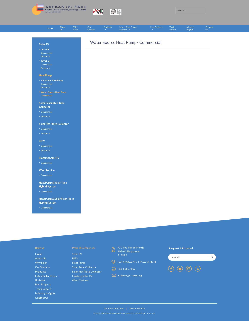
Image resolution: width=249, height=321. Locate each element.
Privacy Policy (137, 308)
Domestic (45, 56)
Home (50, 28)
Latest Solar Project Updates (128, 28)
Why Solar (75, 28)
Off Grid (45, 61)
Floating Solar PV (49, 157)
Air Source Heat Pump (52, 80)
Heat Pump (45, 75)
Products (108, 28)
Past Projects (156, 28)
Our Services (91, 28)
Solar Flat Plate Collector (54, 123)
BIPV (42, 140)
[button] (210, 10)
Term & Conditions (114, 308)
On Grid (45, 49)
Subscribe (209, 256)
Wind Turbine (47, 170)
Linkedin (198, 269)
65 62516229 (127, 262)
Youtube (180, 269)
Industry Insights (190, 28)
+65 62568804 (147, 262)
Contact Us (209, 28)
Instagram (189, 269)
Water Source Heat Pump (53, 92)
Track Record (172, 28)
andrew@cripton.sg (129, 275)
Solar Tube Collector (84, 267)
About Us (62, 28)
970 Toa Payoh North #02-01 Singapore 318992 (130, 251)
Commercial (46, 53)
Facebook (171, 269)
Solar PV (44, 44)
